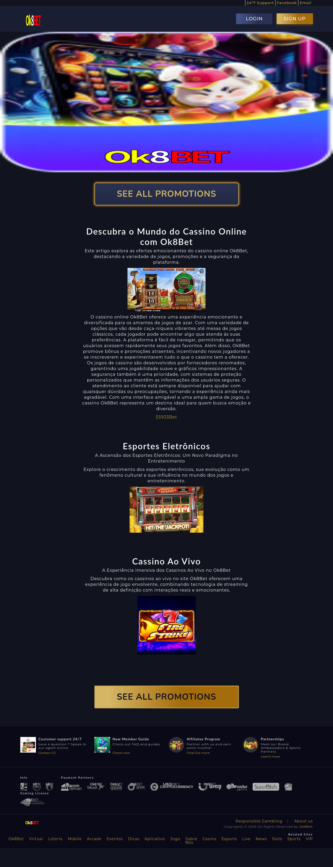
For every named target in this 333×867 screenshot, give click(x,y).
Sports (293, 839)
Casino (209, 839)
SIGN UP (294, 19)
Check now (121, 753)
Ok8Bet (306, 826)
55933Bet (166, 417)
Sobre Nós (191, 841)
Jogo (175, 839)
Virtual (36, 839)
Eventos (115, 839)
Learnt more (270, 756)
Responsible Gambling (259, 821)
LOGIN (254, 19)
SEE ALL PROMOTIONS (166, 194)
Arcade (94, 839)
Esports (229, 839)
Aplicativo (155, 839)
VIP (309, 839)
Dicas (133, 839)
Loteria (55, 839)
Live (246, 839)
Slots (277, 839)
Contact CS (47, 753)
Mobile (75, 839)
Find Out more (198, 753)
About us (303, 821)
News (261, 839)
